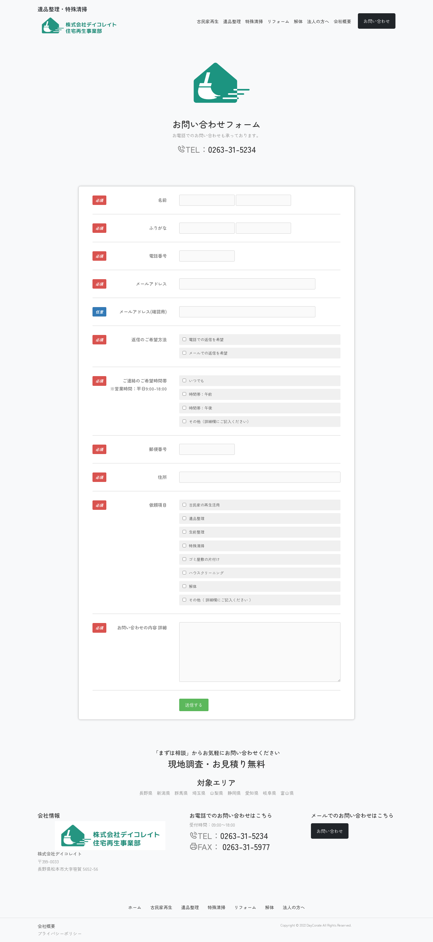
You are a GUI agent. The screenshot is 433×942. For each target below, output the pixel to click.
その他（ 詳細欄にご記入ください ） (218, 600)
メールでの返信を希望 (205, 353)
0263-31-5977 (245, 846)
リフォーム (278, 21)
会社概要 (342, 21)
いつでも (193, 380)
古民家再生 (208, 21)
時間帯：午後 (197, 408)
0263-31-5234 (232, 149)
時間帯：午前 (197, 394)
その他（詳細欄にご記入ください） (217, 421)
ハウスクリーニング (203, 573)
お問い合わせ (376, 21)
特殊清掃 (254, 21)
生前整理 (193, 532)
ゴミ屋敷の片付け (201, 559)
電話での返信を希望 (203, 339)
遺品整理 (232, 21)
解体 (298, 21)
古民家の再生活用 (201, 505)
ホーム (134, 907)
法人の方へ (318, 21)
